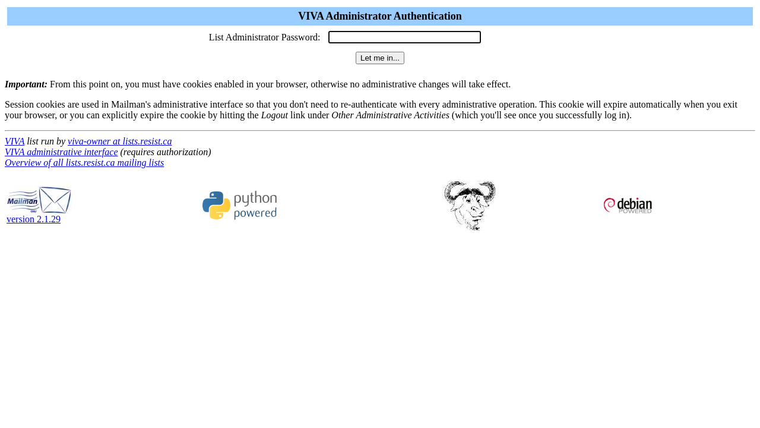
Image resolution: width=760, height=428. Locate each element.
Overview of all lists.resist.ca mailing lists (84, 163)
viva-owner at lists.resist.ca (120, 141)
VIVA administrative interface (61, 152)
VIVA (14, 141)
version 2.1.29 (39, 215)
